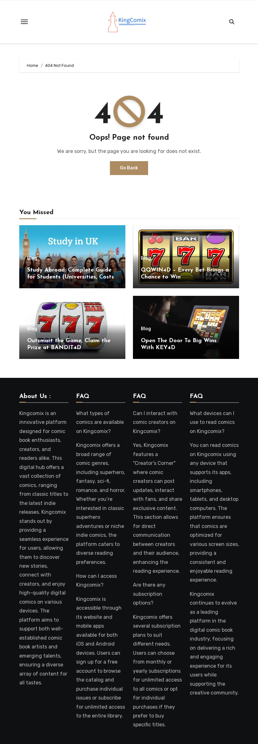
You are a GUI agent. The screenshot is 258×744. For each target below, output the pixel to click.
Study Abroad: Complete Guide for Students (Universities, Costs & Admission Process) (70, 277)
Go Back (129, 168)
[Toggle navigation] (24, 22)
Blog (32, 258)
